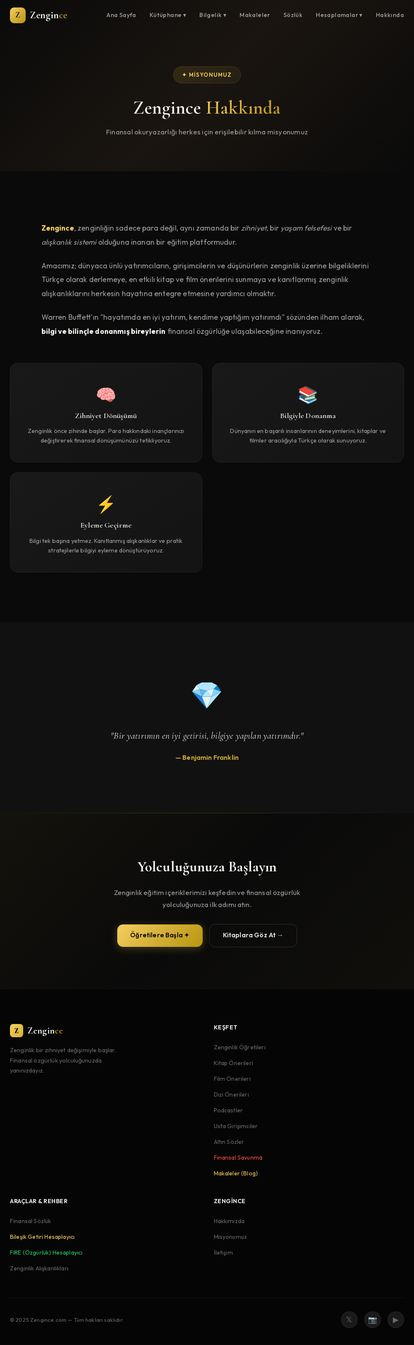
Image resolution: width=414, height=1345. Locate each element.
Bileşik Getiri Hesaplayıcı (42, 1237)
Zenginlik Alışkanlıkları (39, 1268)
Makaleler (255, 15)
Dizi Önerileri (231, 1094)
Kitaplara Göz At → (253, 937)
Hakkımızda (229, 1221)
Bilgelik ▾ (212, 15)
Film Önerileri (232, 1078)
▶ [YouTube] (396, 1319)
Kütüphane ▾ (168, 15)
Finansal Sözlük (30, 1221)
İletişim (223, 1253)
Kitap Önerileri (233, 1063)
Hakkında (390, 15)
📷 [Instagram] (372, 1319)
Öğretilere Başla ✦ (159, 937)
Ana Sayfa (121, 15)
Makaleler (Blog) (236, 1173)
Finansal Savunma (238, 1157)
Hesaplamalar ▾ (339, 15)
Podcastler (228, 1110)
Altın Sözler (229, 1142)
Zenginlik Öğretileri (240, 1047)
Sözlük (293, 15)
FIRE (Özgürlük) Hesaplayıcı (46, 1253)
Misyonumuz (230, 1237)
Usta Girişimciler (236, 1126)
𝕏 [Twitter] (349, 1319)
